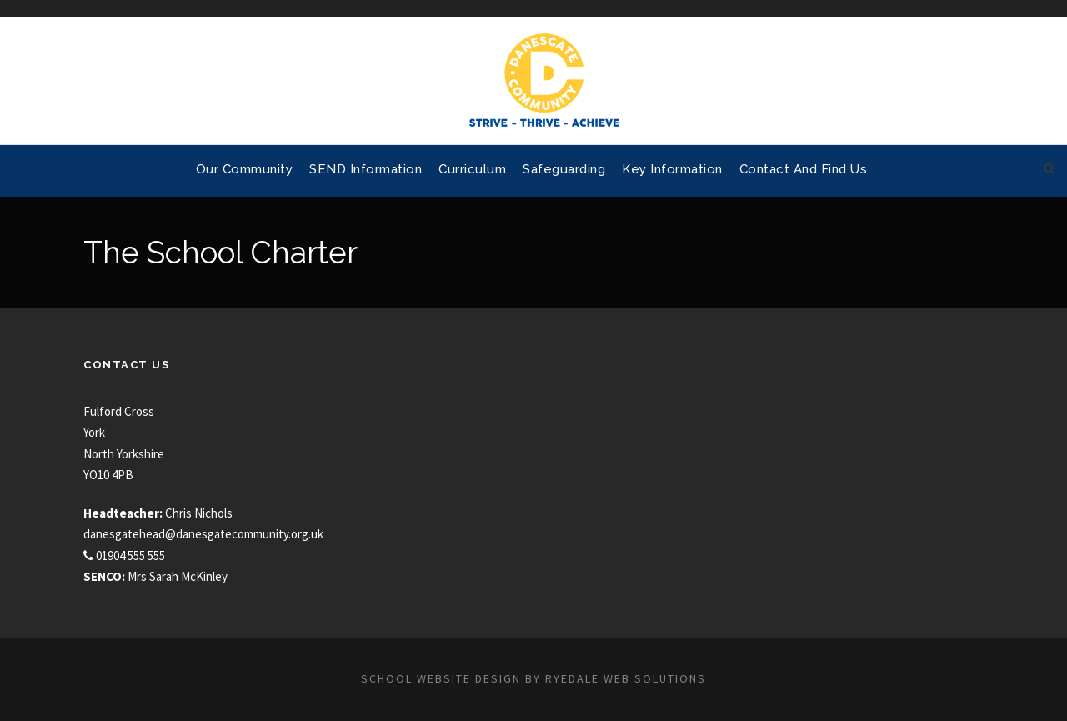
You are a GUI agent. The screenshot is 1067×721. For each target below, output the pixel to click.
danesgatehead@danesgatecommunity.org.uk (203, 534)
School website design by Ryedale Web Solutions (533, 678)
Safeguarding (564, 169)
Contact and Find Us (803, 169)
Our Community (244, 169)
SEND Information (365, 169)
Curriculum (472, 169)
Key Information (672, 169)
